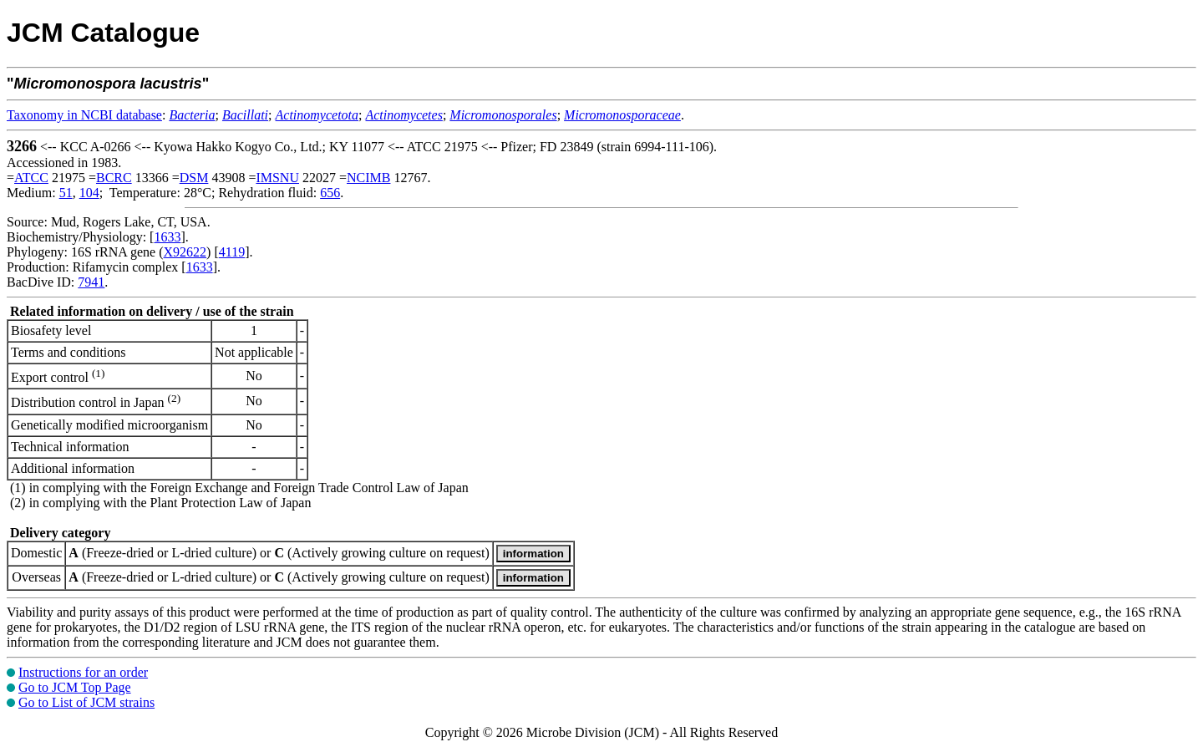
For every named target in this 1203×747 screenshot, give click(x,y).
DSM (194, 177)
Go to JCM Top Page (74, 687)
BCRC (114, 177)
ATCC (31, 177)
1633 (167, 237)
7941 (91, 282)
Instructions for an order (83, 672)
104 (89, 192)
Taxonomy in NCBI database (84, 115)
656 (330, 192)
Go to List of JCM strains (86, 702)
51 (66, 192)
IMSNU (277, 177)
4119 (232, 252)
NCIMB (368, 177)
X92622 (185, 252)
